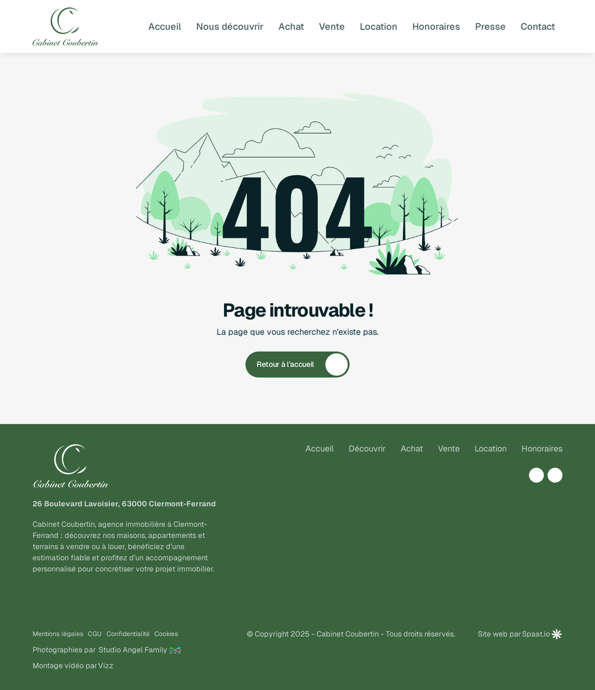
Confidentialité (128, 634)
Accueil (319, 448)
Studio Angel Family (133, 650)
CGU (95, 634)
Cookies (166, 634)
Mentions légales (58, 634)
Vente (449, 448)
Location (491, 448)
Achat (412, 448)
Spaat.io (536, 634)
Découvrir (367, 448)
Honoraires (542, 448)
